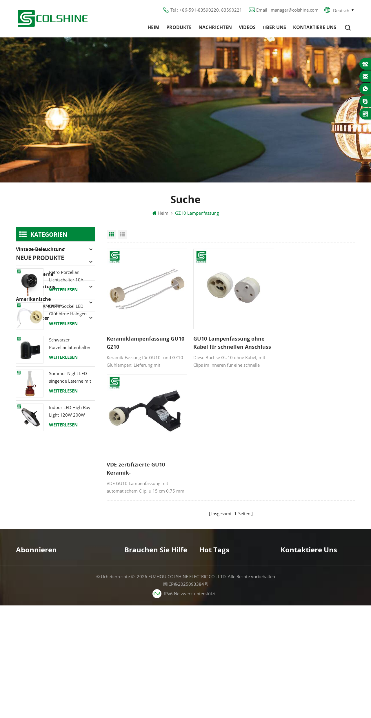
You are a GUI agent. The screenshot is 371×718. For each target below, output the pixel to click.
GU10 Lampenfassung (221, 577)
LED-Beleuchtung (36, 287)
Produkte (179, 27)
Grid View (111, 235)
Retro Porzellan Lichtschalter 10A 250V (66, 360)
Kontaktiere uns (314, 27)
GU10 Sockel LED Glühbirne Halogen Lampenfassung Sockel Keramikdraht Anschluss (71, 394)
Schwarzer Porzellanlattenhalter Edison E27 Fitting (69, 428)
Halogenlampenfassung (43, 262)
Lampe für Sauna (216, 629)
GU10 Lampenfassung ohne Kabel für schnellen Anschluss (230, 341)
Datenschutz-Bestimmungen (152, 619)
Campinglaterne (34, 275)
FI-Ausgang (210, 588)
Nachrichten (215, 27)
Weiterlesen (63, 374)
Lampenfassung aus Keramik (228, 650)
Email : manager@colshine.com (287, 10)
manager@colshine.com (315, 604)
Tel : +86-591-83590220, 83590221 (206, 10)
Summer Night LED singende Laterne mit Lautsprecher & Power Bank (71, 462)
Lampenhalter (32, 318)
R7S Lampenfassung (219, 609)
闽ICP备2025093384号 (185, 696)
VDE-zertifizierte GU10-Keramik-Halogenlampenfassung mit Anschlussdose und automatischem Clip (312, 341)
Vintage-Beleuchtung (40, 250)
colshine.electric (307, 615)
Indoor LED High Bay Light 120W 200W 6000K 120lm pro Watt (72, 495)
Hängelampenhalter (219, 661)
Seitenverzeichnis (141, 629)
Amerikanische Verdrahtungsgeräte (39, 302)
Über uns (274, 27)
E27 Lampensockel (218, 619)
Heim (153, 27)
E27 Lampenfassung (219, 640)
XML (128, 640)
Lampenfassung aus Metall (226, 598)
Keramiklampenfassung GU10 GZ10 (145, 341)
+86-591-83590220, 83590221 (322, 594)
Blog (128, 609)
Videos (247, 27)
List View (122, 235)
